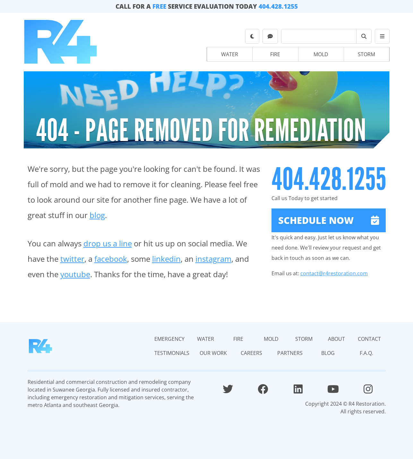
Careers (251, 353)
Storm (366, 54)
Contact (369, 338)
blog (97, 215)
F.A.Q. (366, 353)
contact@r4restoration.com (334, 273)
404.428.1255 (278, 6)
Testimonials (171, 353)
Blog (328, 353)
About (336, 338)
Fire (275, 54)
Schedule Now (328, 220)
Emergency (169, 338)
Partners (290, 353)
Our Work (213, 353)
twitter (72, 258)
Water (229, 54)
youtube (75, 274)
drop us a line (107, 243)
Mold (321, 54)
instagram (213, 258)
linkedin (166, 258)
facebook (110, 258)
